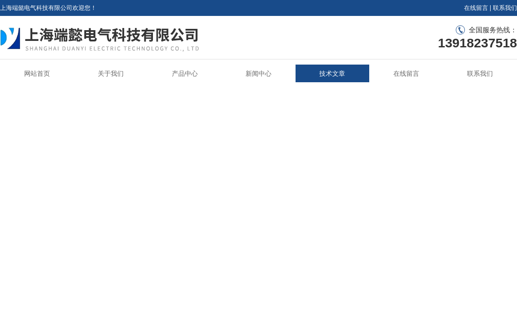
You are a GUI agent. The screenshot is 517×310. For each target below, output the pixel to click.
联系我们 (505, 7)
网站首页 (37, 73)
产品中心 (185, 73)
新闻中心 (258, 73)
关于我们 (111, 73)
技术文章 (332, 73)
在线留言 (476, 7)
